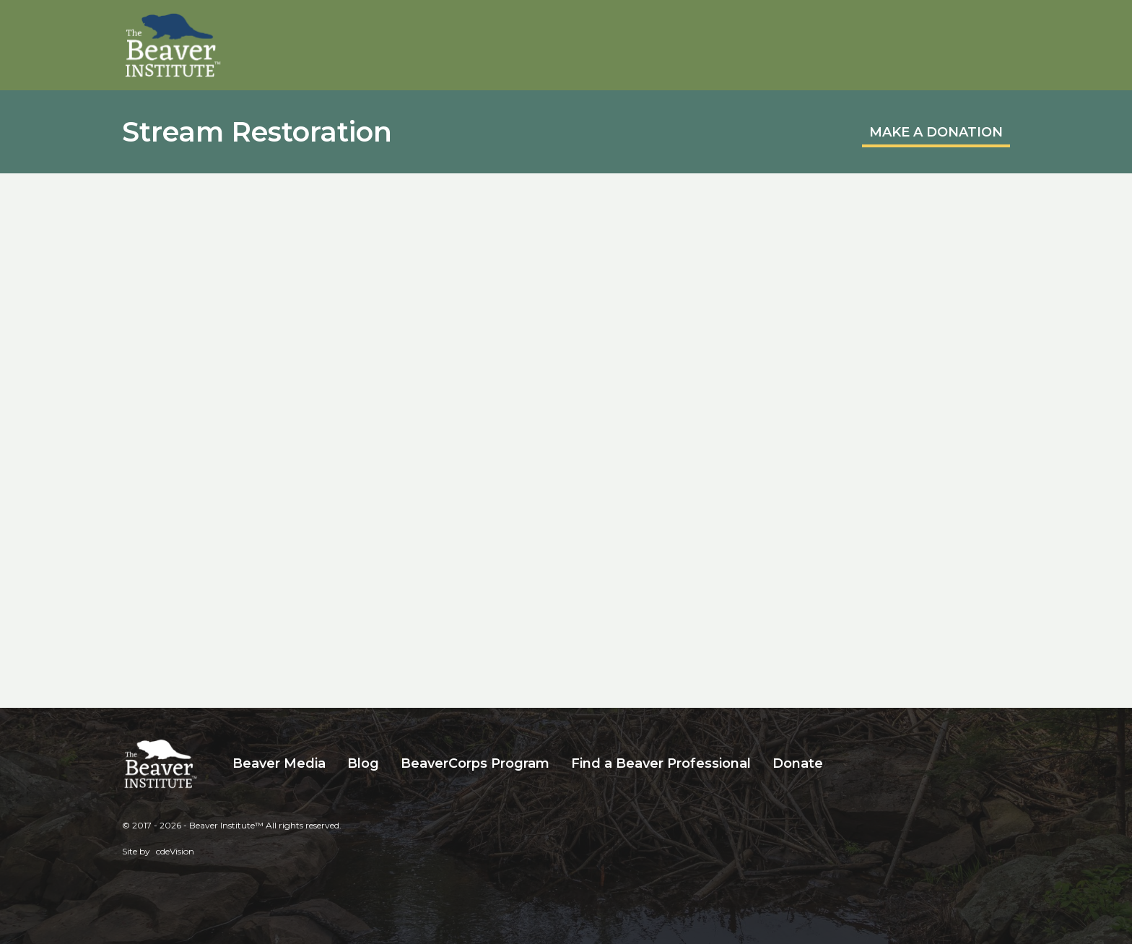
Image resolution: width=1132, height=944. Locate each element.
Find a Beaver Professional (661, 763)
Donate (797, 763)
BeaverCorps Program (475, 763)
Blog (363, 763)
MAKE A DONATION (936, 132)
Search (844, 763)
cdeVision (175, 851)
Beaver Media (279, 763)
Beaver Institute (173, 45)
